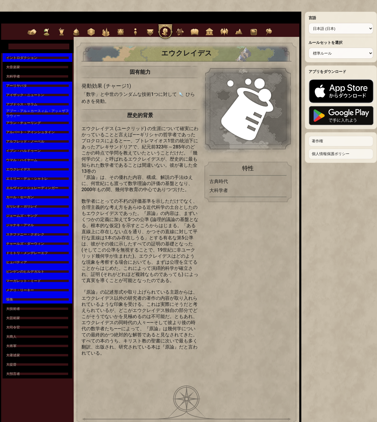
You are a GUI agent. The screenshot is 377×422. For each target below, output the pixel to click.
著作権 (317, 141)
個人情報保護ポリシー (330, 154)
